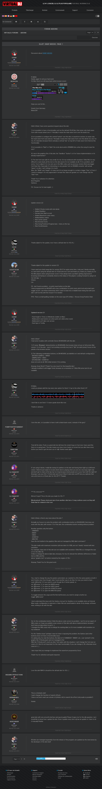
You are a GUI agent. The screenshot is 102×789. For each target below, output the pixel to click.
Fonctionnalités (11, 776)
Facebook (86, 773)
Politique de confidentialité (65, 776)
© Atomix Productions (51, 787)
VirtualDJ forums (11, 33)
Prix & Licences (11, 778)
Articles (34, 778)
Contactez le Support (38, 773)
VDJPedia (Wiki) (36, 776)
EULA (59, 778)
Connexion (90, 10)
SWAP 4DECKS (47, 53)
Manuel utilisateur (37, 774)
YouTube (86, 774)
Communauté (59, 10)
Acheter (44, 10)
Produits (14, 10)
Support (75, 10)
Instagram (86, 776)
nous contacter (62, 774)
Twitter (86, 778)
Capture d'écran (11, 779)
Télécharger (30, 10)
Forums (34, 779)
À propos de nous (62, 773)
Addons (23, 33)
